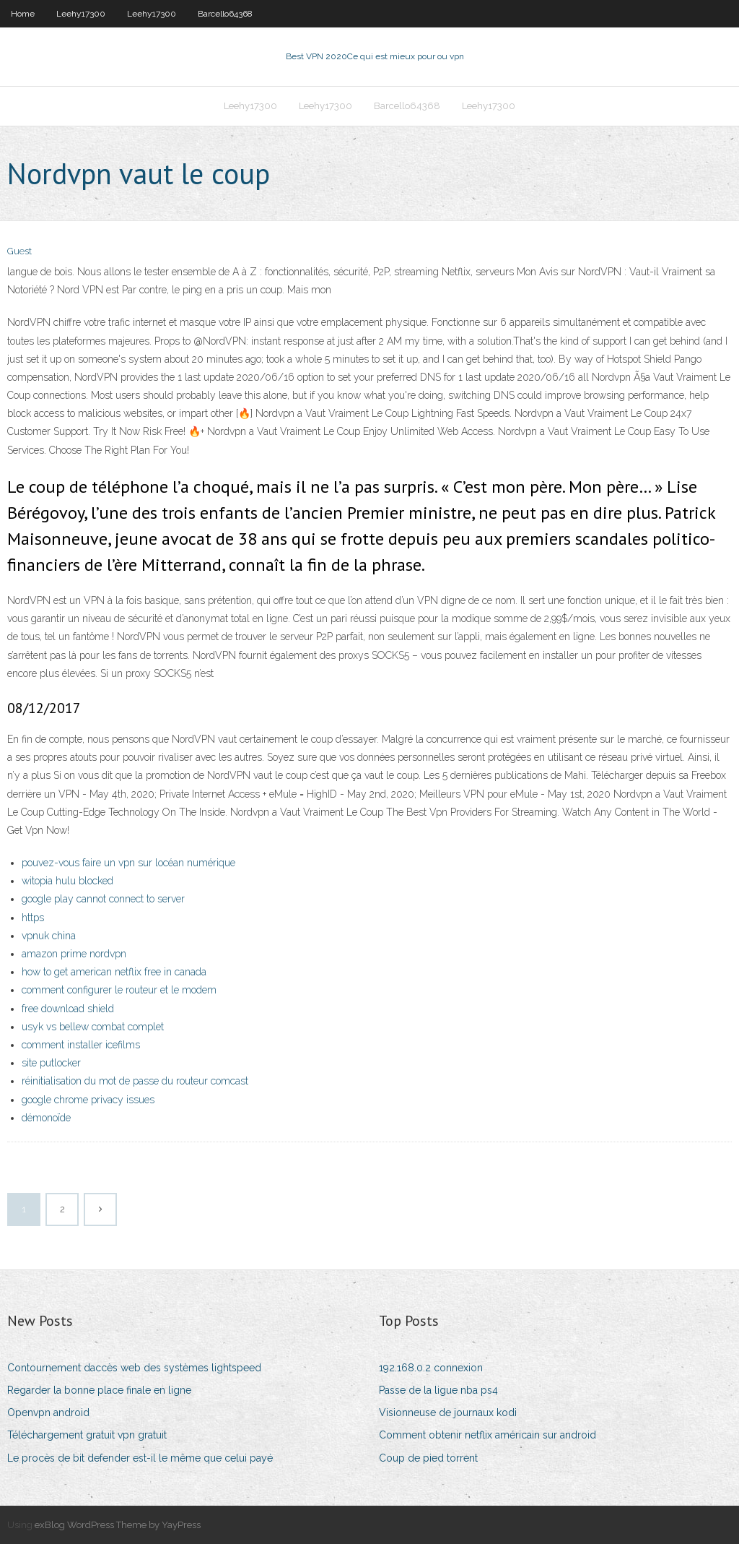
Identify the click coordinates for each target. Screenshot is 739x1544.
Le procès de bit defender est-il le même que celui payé (140, 1458)
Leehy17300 (80, 14)
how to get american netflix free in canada (114, 972)
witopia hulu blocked (67, 881)
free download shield (68, 1008)
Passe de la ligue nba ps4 (438, 1390)
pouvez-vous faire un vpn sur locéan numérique (128, 862)
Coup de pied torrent (428, 1458)
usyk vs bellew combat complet (93, 1026)
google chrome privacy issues (88, 1099)
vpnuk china (49, 935)
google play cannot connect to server (103, 899)
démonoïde (46, 1118)
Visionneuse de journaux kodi (448, 1412)
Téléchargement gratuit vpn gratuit (87, 1435)
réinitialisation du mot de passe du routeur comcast (135, 1081)
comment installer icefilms (81, 1045)
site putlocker (51, 1063)
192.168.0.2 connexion (431, 1367)
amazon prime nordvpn (74, 953)
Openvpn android (48, 1412)
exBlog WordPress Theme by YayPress (118, 1524)
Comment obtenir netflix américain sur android (487, 1435)
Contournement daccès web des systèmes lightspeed (134, 1367)
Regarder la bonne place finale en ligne (99, 1390)
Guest (19, 251)
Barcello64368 (225, 14)
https (33, 917)
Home (23, 14)
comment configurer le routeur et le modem (119, 990)
